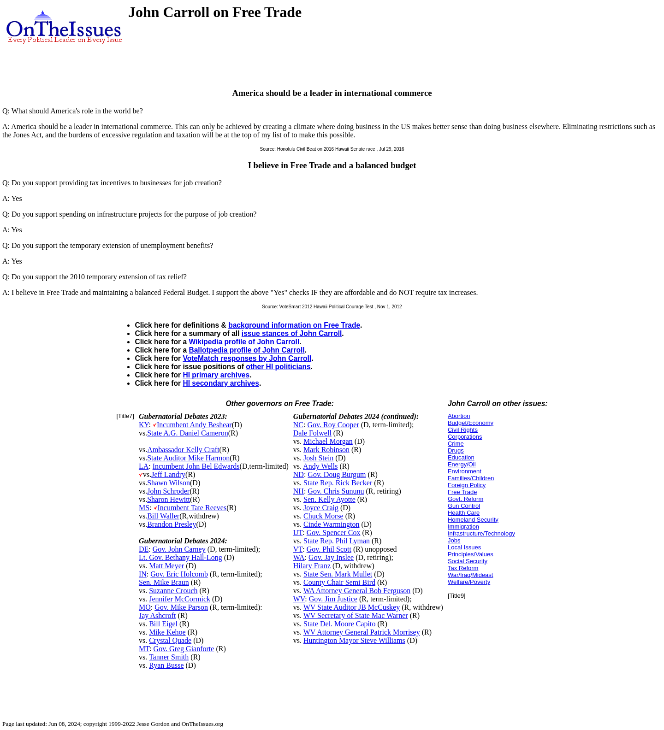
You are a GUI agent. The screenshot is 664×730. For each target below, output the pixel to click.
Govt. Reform (465, 498)
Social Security (467, 561)
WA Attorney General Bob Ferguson (357, 591)
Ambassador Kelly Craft (183, 449)
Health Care (464, 512)
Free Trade (462, 492)
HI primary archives (216, 375)
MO (145, 607)
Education (461, 457)
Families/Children (471, 478)
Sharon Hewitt (168, 499)
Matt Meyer (166, 566)
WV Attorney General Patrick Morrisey (361, 632)
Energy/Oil (462, 464)
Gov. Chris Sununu (336, 491)
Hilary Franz (312, 566)
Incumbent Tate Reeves (192, 508)
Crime (456, 443)
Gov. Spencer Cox (334, 532)
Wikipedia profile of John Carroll (244, 342)
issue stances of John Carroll (292, 333)
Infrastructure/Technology (481, 533)
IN (143, 574)
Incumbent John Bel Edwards (196, 466)
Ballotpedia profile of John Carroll (246, 350)
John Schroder (168, 491)
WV (299, 599)
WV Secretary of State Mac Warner (355, 615)
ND (298, 474)
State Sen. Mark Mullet (337, 574)
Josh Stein (318, 458)
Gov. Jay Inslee (331, 557)
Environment (464, 471)
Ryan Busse (166, 665)
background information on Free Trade (294, 325)
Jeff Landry (168, 474)
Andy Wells (320, 466)
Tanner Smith (169, 657)
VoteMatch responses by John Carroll (247, 358)
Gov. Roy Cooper (333, 425)
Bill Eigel (163, 624)
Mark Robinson (326, 449)
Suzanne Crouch (173, 591)
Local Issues (464, 547)
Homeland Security (473, 519)
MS (144, 508)
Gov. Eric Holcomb (179, 574)
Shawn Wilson (168, 483)
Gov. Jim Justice (333, 599)
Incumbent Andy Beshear (194, 425)
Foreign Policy (467, 485)
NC (298, 425)
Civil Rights (463, 429)
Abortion (459, 415)
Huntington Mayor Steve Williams (354, 640)
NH (298, 491)
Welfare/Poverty (469, 581)
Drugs (456, 450)
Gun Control (464, 505)
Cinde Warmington (331, 524)
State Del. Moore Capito (339, 624)
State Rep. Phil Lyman (336, 541)
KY (144, 425)
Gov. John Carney (179, 549)
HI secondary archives (221, 383)
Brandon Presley (171, 524)
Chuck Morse (323, 516)
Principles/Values (470, 554)
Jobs (454, 540)
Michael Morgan (328, 441)
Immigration (463, 526)
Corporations (465, 436)
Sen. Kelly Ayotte (329, 499)
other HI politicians (278, 367)
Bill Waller (163, 516)
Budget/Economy (470, 422)
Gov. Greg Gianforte (184, 649)
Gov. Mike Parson (181, 607)
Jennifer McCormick (179, 599)
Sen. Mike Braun (164, 582)
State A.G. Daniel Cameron (187, 433)
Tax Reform (463, 568)
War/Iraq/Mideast (470, 574)
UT (298, 532)
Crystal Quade (170, 640)
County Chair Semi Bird (339, 582)
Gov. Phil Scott (329, 549)
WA (299, 557)
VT (298, 549)
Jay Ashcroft (157, 615)
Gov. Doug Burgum (337, 474)
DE (143, 549)
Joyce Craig (320, 508)
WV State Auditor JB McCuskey (351, 607)
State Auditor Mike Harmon (188, 458)
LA (143, 466)
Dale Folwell (312, 433)
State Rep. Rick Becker (337, 483)
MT (144, 649)
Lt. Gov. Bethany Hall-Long (180, 557)
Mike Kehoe (167, 632)
